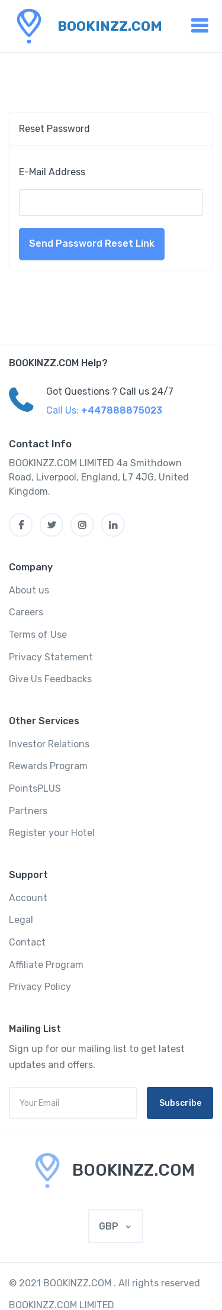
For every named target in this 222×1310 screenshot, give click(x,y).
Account (28, 898)
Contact (27, 942)
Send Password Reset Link (92, 243)
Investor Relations (49, 744)
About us (29, 590)
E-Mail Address (52, 172)
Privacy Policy (40, 986)
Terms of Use (38, 634)
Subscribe (180, 1103)
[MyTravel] (111, 1170)
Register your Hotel (52, 832)
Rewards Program (48, 766)
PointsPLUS (35, 788)
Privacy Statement (51, 657)
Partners (28, 811)
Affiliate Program (46, 964)
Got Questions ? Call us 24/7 (109, 391)
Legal (21, 919)
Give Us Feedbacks (50, 679)
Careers (26, 612)
